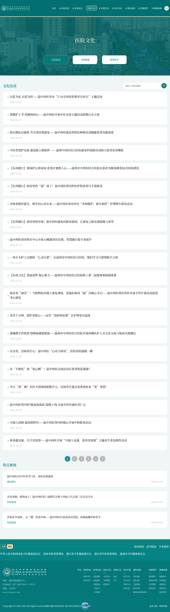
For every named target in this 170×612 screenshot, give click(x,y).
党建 (115, 576)
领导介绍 (86, 580)
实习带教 (152, 584)
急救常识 (162, 584)
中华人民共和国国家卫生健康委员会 (20, 553)
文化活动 (55, 59)
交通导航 (136, 584)
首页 (54, 8)
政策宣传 (162, 588)
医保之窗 (126, 588)
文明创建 (85, 59)
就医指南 (131, 8)
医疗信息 (118, 8)
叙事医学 (114, 59)
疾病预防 (162, 580)
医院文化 (92, 8)
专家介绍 (126, 580)
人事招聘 (96, 592)
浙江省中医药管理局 (106, 553)
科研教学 (144, 8)
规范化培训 (153, 580)
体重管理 (162, 592)
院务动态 (78, 8)
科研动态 (152, 588)
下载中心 (96, 588)
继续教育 (152, 576)
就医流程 (136, 580)
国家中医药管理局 (53, 553)
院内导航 (136, 588)
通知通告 (96, 580)
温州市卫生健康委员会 (132, 553)
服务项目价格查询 (140, 592)
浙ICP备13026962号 (55, 606)
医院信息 (65, 8)
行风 (115, 580)
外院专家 (126, 584)
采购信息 (96, 584)
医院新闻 (96, 576)
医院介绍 (86, 576)
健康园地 (158, 8)
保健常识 (162, 576)
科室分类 (126, 576)
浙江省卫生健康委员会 (79, 553)
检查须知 (136, 576)
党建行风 (105, 8)
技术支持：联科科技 (158, 606)
